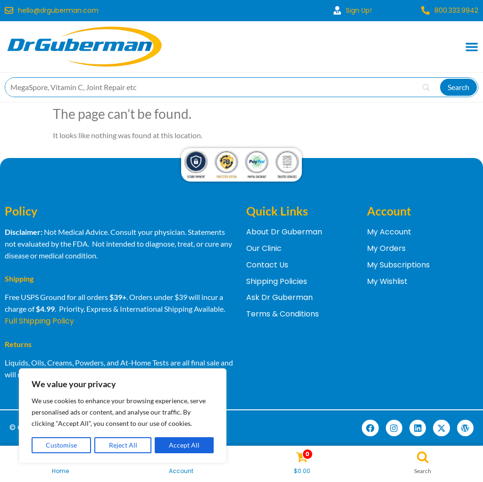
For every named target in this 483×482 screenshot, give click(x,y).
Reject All (123, 445)
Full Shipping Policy (39, 321)
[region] (122, 416)
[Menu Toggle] (471, 46)
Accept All (184, 445)
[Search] (458, 87)
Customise (61, 445)
